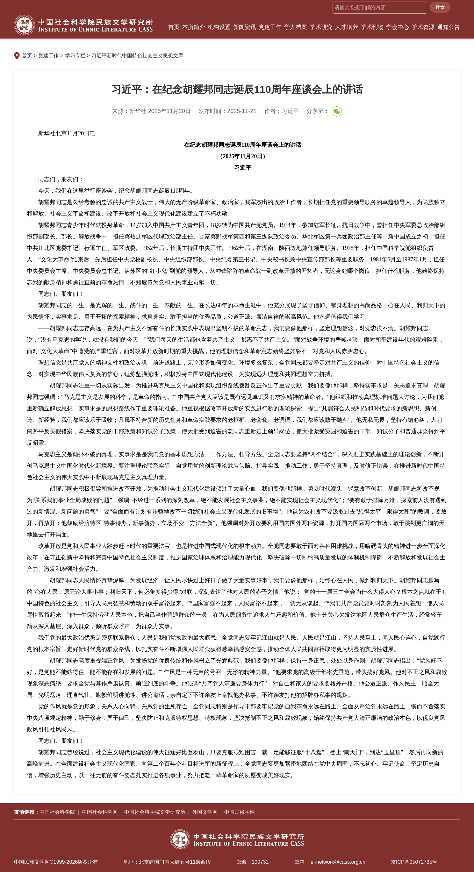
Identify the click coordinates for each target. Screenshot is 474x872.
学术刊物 (372, 27)
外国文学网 (205, 812)
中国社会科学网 (100, 812)
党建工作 (270, 27)
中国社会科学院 (57, 812)
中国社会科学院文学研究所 (154, 812)
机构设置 (219, 27)
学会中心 (397, 27)
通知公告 (448, 27)
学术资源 (423, 27)
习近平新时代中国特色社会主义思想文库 (137, 55)
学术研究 (321, 27)
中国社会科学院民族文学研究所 (83, 25)
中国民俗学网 (239, 812)
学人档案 (295, 27)
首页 (174, 27)
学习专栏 (75, 55)
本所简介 (193, 27)
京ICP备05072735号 (414, 862)
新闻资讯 (244, 27)
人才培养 (346, 27)
